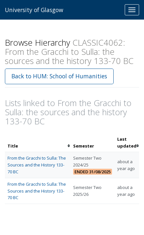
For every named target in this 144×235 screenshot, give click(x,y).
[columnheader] (38, 142)
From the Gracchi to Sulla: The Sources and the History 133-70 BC (37, 165)
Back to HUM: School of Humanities (59, 76)
